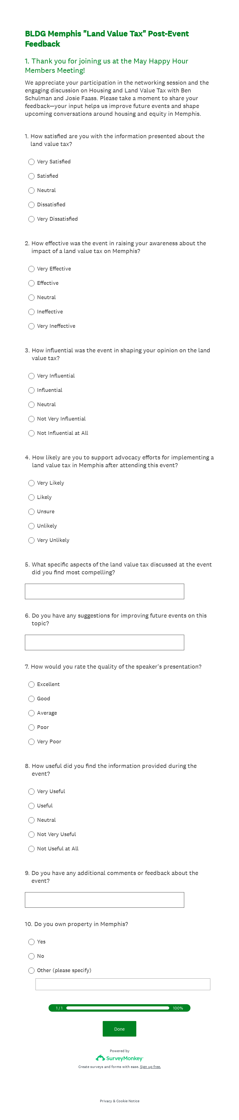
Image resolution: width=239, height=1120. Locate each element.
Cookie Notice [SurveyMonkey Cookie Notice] (127, 1101)
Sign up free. (150, 1066)
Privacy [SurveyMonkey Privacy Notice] (106, 1101)
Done (119, 1029)
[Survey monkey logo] (119, 1058)
